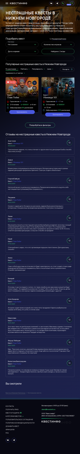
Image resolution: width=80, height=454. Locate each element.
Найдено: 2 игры (58, 51)
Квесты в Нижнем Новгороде (15, 393)
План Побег (17, 181)
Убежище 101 (18, 143)
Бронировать (22, 112)
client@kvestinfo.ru (48, 409)
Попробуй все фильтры (40, 125)
